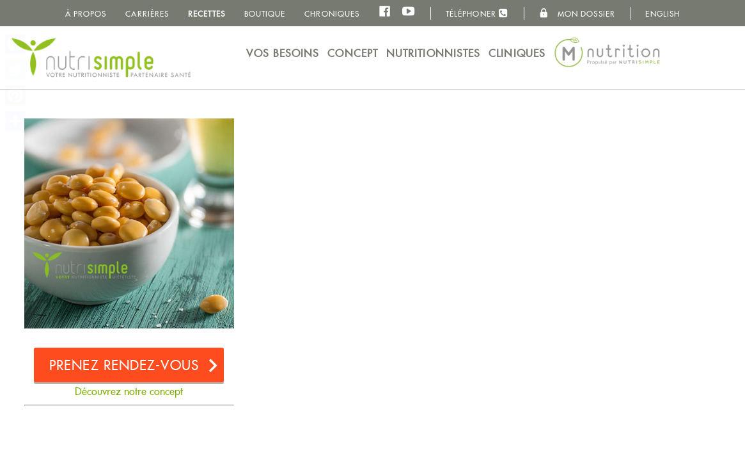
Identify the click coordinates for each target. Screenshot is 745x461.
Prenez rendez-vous (124, 365)
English (662, 14)
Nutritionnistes (433, 53)
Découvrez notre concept (129, 391)
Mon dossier (577, 13)
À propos (86, 14)
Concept (352, 53)
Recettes (206, 14)
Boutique (265, 14)
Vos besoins (282, 53)
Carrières (147, 14)
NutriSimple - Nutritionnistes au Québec (101, 57)
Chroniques (331, 14)
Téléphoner (477, 13)
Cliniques (517, 53)
